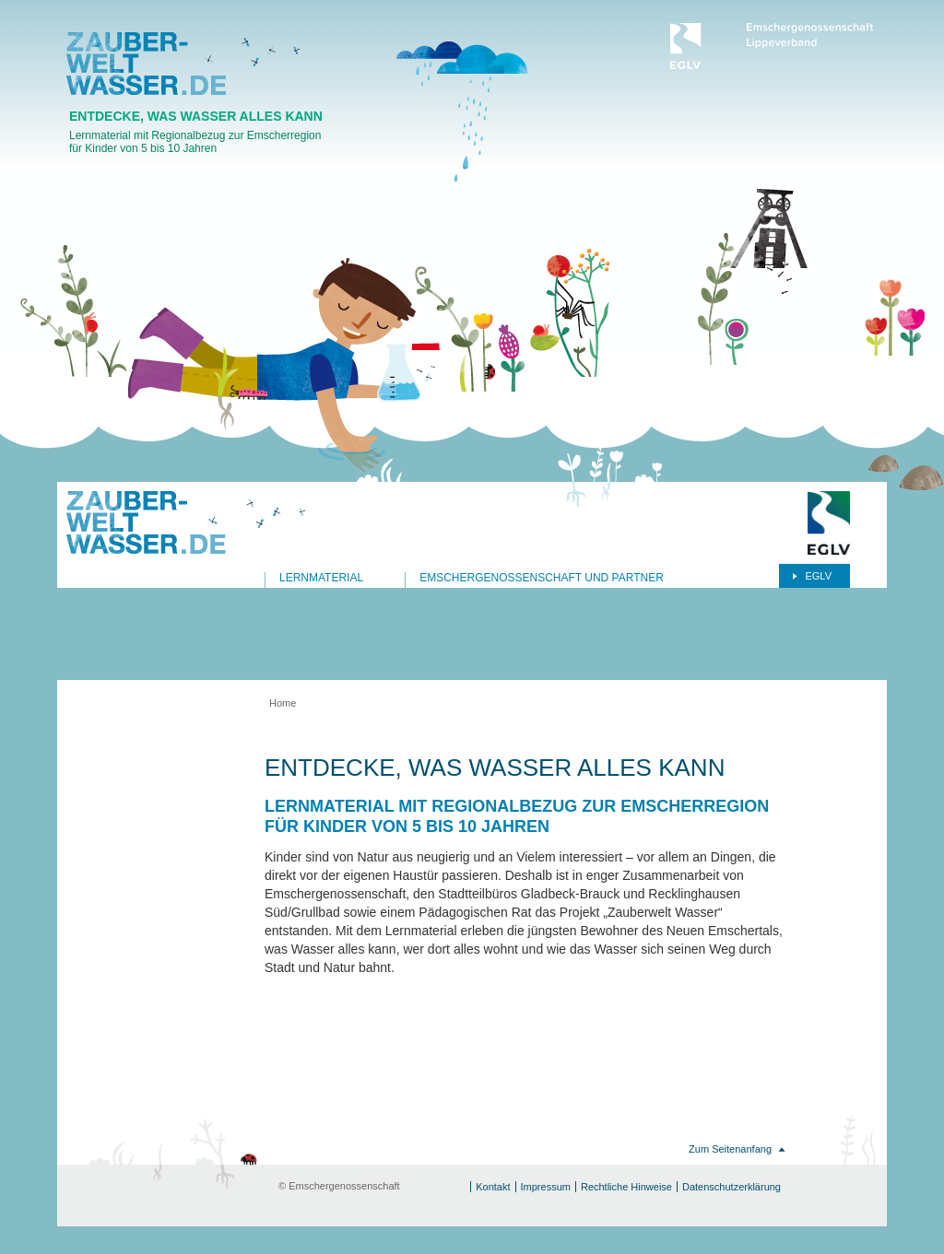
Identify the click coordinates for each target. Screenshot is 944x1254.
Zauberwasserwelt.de (146, 63)
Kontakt (493, 1186)
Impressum (546, 1186)
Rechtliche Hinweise (626, 1186)
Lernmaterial (321, 577)
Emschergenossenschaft (771, 46)
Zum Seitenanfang (730, 1148)
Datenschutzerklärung (731, 1186)
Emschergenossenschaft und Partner (541, 577)
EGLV (818, 575)
